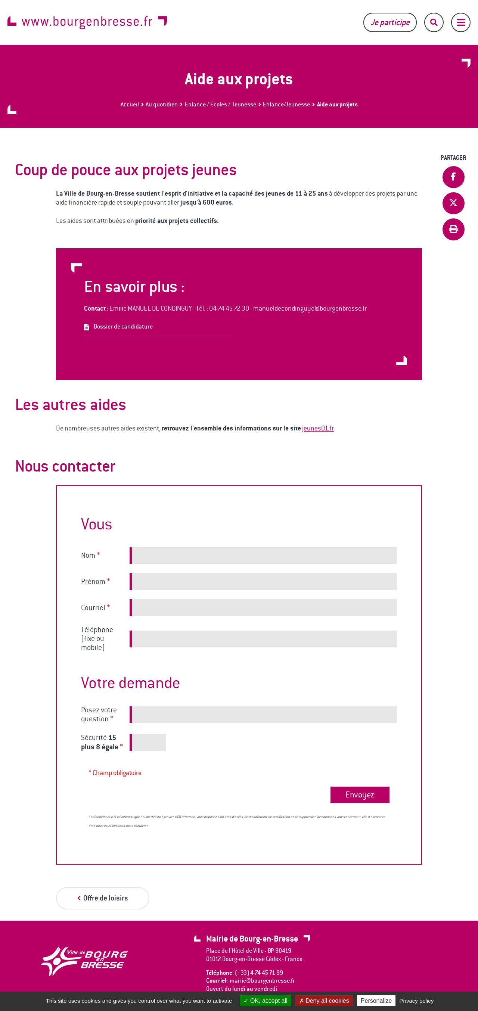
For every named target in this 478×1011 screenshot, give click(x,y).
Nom (90, 555)
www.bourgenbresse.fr (87, 22)
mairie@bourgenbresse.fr (262, 980)
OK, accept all (265, 1001)
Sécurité (102, 742)
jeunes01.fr (318, 428)
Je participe (390, 22)
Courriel (95, 607)
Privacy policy (417, 1001)
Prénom (95, 581)
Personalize (376, 1001)
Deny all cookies (324, 1001)
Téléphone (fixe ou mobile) (97, 638)
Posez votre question (99, 715)
